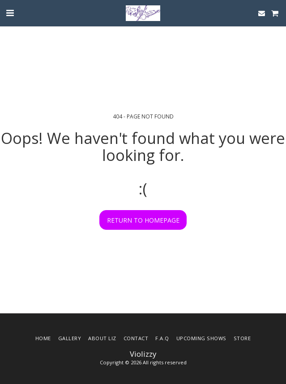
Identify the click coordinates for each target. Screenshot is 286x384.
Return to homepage (143, 220)
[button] (9, 13)
